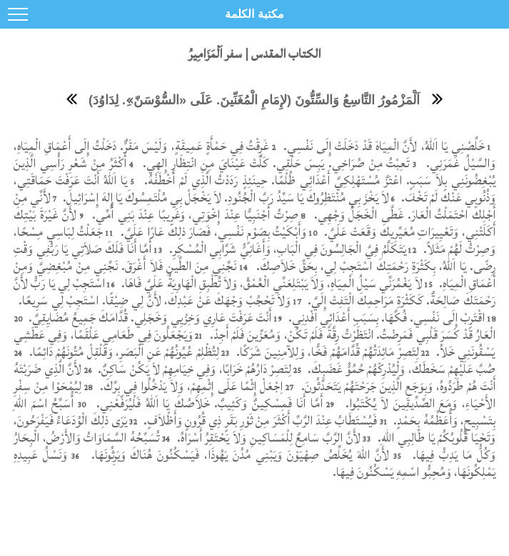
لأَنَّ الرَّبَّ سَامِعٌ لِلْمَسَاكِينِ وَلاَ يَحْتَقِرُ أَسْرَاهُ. (267, 437)
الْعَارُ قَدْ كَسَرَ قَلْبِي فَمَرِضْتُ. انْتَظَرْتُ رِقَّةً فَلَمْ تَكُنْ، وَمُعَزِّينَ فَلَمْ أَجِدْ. (350, 334)
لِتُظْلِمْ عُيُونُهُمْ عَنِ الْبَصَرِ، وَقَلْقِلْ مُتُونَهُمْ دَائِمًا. (122, 351)
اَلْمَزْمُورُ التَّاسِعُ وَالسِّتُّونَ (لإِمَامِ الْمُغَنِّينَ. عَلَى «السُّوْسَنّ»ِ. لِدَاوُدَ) (254, 100)
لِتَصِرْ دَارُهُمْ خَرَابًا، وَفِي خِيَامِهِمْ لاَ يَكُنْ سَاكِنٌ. (193, 369)
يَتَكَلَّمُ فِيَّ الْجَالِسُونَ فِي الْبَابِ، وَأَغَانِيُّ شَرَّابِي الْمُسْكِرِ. (287, 249)
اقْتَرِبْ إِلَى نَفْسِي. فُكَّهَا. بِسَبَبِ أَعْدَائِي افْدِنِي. (385, 317)
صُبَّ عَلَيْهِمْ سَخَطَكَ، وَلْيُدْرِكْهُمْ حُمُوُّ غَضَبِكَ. (400, 369)
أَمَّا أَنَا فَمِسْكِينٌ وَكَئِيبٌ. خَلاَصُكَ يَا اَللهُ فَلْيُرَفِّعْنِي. (207, 403)
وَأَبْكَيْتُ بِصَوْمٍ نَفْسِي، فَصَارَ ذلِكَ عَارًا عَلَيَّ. (212, 231)
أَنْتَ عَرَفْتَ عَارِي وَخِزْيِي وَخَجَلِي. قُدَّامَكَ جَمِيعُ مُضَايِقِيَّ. (148, 317)
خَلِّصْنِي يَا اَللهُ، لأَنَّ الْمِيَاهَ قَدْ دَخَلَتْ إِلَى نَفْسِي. (382, 146)
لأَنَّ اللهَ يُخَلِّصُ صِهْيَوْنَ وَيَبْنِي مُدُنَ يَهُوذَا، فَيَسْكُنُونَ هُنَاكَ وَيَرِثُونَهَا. (237, 454)
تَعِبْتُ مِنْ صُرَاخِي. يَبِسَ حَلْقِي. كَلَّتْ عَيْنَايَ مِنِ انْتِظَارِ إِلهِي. (273, 163)
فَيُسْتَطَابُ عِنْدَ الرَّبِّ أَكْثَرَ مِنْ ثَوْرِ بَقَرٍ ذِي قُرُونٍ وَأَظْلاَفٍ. (259, 420)
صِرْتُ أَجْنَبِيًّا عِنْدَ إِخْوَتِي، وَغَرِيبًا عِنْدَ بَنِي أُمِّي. (193, 214)
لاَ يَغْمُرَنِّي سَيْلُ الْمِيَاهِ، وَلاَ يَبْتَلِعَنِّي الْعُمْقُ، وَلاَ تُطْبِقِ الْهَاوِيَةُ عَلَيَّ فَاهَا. (271, 283)
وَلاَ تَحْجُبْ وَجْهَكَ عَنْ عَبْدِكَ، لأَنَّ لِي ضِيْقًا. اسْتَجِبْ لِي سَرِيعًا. (153, 300)
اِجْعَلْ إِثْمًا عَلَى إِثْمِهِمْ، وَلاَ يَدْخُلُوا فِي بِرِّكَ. (189, 386)
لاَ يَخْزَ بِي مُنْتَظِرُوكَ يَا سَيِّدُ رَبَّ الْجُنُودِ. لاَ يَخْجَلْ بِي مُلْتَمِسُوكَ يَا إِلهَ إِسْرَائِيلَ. (225, 197)
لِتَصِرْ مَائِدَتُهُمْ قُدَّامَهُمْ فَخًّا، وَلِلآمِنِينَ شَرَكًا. (326, 351)
